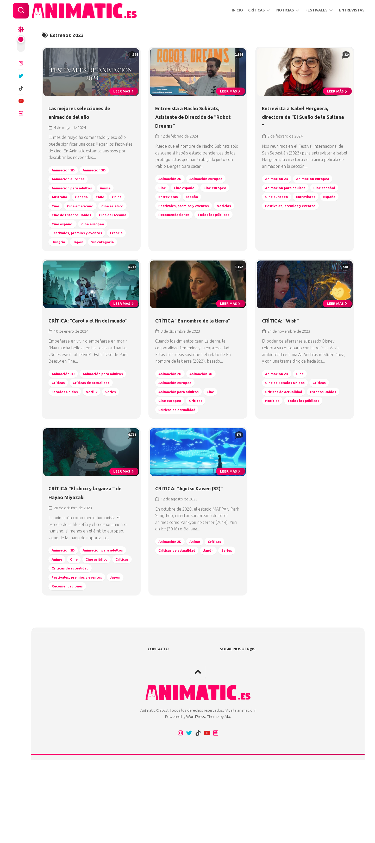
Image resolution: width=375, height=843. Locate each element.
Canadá (86, 208)
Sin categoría (65, 280)
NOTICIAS (275, 10)
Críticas (113, 442)
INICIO (227, 10)
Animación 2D (66, 181)
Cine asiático (65, 226)
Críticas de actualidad (74, 451)
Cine (76, 217)
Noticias (168, 234)
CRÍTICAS (246, 10)
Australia (62, 208)
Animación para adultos (75, 199)
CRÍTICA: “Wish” (288, 371)
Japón (103, 271)
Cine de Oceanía (68, 244)
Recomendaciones (201, 234)
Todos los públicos (178, 243)
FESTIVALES (306, 10)
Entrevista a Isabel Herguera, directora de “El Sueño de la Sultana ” (303, 128)
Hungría (82, 271)
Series (117, 460)
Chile (105, 208)
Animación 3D (100, 181)
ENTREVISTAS (341, 10)
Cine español (104, 244)
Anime (112, 199)
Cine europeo (66, 253)
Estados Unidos (68, 460)
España (196, 216)
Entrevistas (171, 216)
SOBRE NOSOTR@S (237, 732)
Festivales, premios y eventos (81, 262)
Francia (60, 271)
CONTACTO (158, 732)
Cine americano (102, 217)
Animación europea (71, 190)
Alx (227, 799)
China (58, 217)
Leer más (122, 102)
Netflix (97, 460)
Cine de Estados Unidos (75, 235)
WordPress (195, 799)
